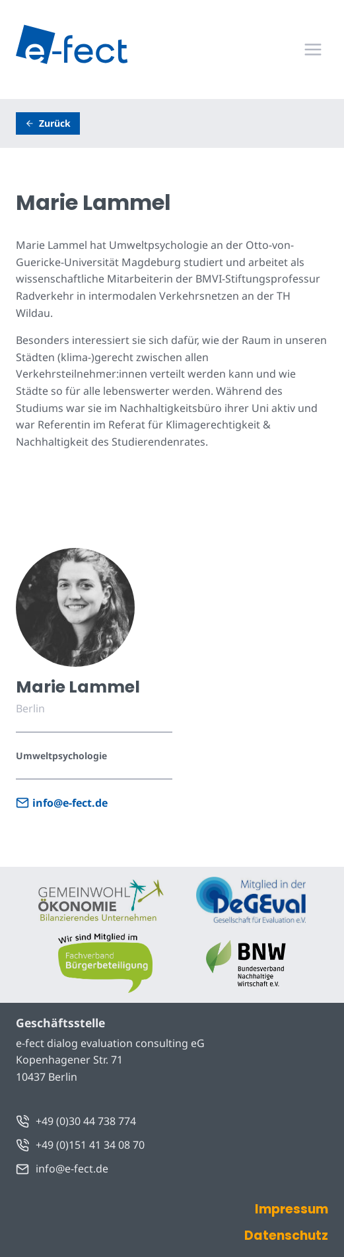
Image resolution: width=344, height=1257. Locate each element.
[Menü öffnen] (312, 49)
